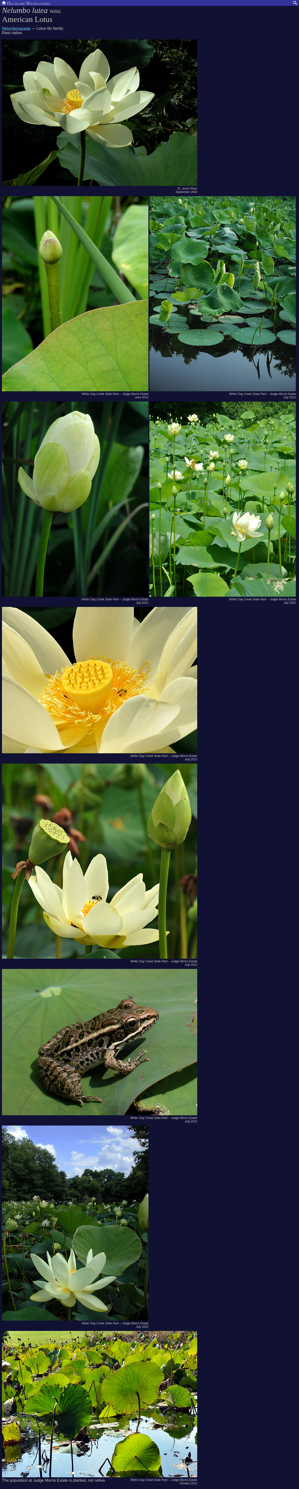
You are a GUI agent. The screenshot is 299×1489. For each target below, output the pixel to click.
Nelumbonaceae (16, 28)
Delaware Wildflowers (26, 3)
